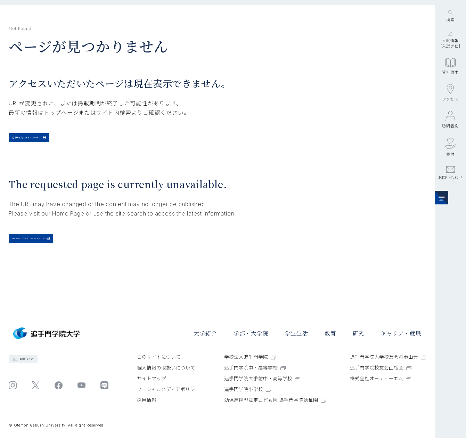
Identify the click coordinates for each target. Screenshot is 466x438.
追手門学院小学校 (247, 389)
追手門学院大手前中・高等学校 (262, 378)
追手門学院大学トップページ (55, 142)
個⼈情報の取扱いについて (166, 368)
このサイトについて (159, 357)
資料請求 (450, 109)
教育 (330, 333)
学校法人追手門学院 (250, 357)
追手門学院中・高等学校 (255, 368)
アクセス (450, 135)
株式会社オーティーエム (380, 378)
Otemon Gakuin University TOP (65, 253)
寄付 (450, 190)
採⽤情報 (146, 400)
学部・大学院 (251, 333)
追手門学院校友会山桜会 (380, 368)
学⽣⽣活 (296, 333)
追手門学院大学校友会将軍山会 (388, 357)
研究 (359, 333)
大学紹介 (205, 333)
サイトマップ (151, 378)
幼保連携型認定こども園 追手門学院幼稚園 (275, 400)
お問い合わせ (450, 216)
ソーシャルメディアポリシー (168, 389)
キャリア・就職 (401, 333)
